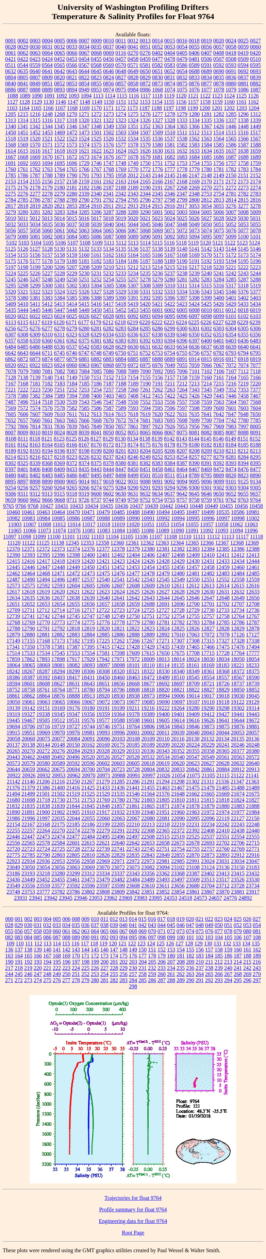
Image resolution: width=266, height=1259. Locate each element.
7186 (96, 383)
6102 (243, 316)
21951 (163, 812)
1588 (255, 145)
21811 (192, 800)
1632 (182, 151)
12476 (118, 573)
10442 (166, 506)
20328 (103, 751)
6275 (22, 328)
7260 (133, 390)
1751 (157, 163)
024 (228, 919)
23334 (103, 873)
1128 (24, 102)
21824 (238, 800)
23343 (133, 873)
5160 (84, 255)
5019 (120, 218)
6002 (169, 310)
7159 (194, 377)
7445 (218, 396)
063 (85, 931)
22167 (28, 824)
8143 (181, 439)
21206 (43, 781)
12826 (193, 628)
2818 (22, 206)
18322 (148, 671)
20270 (28, 751)
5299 (35, 285)
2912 (120, 206)
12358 (102, 543)
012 (114, 919)
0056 (206, 47)
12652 (28, 604)
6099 (218, 316)
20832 (163, 769)
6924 (59, 365)
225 (85, 968)
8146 (218, 439)
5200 (47, 267)
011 (104, 919)
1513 (206, 132)
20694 (73, 769)
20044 (223, 732)
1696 (71, 163)
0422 (22, 59)
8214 (10, 457)
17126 (238, 634)
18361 (208, 671)
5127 (35, 249)
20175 (118, 745)
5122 (230, 243)
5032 (10, 224)
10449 (211, 506)
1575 (96, 145)
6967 (96, 365)
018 (171, 919)
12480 (178, 573)
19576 (88, 720)
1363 (157, 126)
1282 (218, 114)
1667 (10, 157)
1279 (182, 114)
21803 (148, 800)
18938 (133, 696)
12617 (13, 592)
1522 (59, 139)
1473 (84, 132)
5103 (23, 243)
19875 (223, 726)
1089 (24, 96)
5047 (169, 224)
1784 (255, 169)
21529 (103, 794)
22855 (178, 855)
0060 (255, 47)
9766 (20, 506)
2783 (255, 194)
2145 (169, 175)
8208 (194, 451)
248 (47, 974)
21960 (178, 812)
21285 (118, 781)
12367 (222, 543)
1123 (217, 96)
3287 (108, 212)
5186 (133, 261)
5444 (22, 310)
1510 (169, 132)
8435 (84, 469)
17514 (13, 653)
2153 (10, 181)
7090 (145, 371)
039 (114, 925)
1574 (84, 145)
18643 (88, 683)
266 (219, 974)
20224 (193, 745)
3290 (145, 212)
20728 (133, 769)
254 (104, 974)
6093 (145, 316)
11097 (9, 537)
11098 (24, 537)
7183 (59, 383)
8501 (145, 475)
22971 (118, 861)
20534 (163, 757)
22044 (73, 818)
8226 (84, 457)
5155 (22, 255)
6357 (10, 341)
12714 (58, 610)
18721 (208, 683)
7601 (231, 408)
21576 (163, 794)
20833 (178, 769)
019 (181, 919)
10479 (103, 512)
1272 (96, 114)
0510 (255, 59)
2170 (206, 181)
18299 (73, 671)
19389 (148, 714)
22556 (13, 843)
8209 (206, 451)
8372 (71, 463)
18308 (103, 671)
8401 (22, 469)
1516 (243, 132)
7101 (194, 371)
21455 (148, 788)
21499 (28, 794)
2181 (71, 187)
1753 (182, 163)
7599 (206, 408)
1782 (231, 169)
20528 (133, 757)
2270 (206, 187)
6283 (120, 328)
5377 (255, 292)
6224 (181, 322)
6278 (59, 328)
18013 (163, 659)
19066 (73, 702)
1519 (22, 139)
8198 (84, 451)
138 (28, 949)
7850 (108, 426)
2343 (133, 194)
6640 (243, 347)
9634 (157, 494)
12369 (252, 543)
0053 (169, 47)
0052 (157, 47)
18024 (193, 659)
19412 (208, 714)
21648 (178, 794)
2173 (243, 181)
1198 (180, 108)
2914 (145, 206)
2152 (255, 175)
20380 (253, 751)
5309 (157, 285)
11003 (14, 524)
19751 (118, 726)
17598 (118, 653)
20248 (253, 745)
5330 (133, 292)
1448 (243, 126)
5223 (255, 267)
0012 (133, 41)
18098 (118, 665)
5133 (96, 249)
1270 (71, 114)
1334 (194, 120)
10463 (43, 512)
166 (38, 956)
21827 (253, 800)
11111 (199, 537)
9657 (255, 494)
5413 (59, 304)
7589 (120, 408)
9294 (169, 488)
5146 (255, 249)
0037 (108, 47)
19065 (58, 702)
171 (85, 956)
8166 (71, 445)
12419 (73, 561)
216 (257, 962)
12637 (58, 598)
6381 (96, 341)
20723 (118, 769)
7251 (59, 390)
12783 (193, 622)
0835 (218, 77)
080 (247, 931)
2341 (108, 194)
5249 (59, 279)
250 (66, 974)
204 (142, 962)
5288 (255, 279)
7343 (194, 390)
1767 (96, 169)
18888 (73, 696)
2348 (194, 194)
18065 (28, 665)
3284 (71, 212)
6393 (157, 341)
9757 (182, 500)
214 (238, 962)
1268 (59, 114)
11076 (74, 530)
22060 (103, 818)
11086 (147, 530)
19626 (208, 720)
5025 (182, 218)
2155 (35, 181)
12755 (193, 616)
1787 (35, 175)
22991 (193, 861)
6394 (169, 341)
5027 (206, 218)
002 (28, 919)
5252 (96, 279)
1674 (96, 157)
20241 (223, 745)
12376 (88, 549)
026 (247, 919)
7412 (145, 396)
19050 (13, 702)
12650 (253, 598)
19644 (238, 720)
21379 (28, 788)
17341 (13, 647)
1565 (231, 139)
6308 (22, 334)
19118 (222, 702)
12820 (103, 628)
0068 (96, 53)
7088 (121, 371)
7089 (133, 371)
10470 (73, 512)
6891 (182, 359)
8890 (255, 475)
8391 (206, 463)
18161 (192, 665)
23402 (208, 873)
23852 (163, 892)
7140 (47, 377)
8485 (59, 475)
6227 (218, 322)
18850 (238, 690)
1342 (35, 126)
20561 (223, 757)
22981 (163, 861)
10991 (148, 518)
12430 (193, 561)
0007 (84, 41)
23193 (28, 873)
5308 (145, 285)
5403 (255, 298)
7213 (194, 383)
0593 (231, 65)
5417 (108, 304)
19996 (118, 732)
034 (66, 925)
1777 (169, 169)
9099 (218, 481)
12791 (43, 628)
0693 (255, 71)
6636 (194, 347)
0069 (108, 53)
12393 (28, 555)
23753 (28, 892)
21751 (73, 800)
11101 (68, 537)
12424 (133, 561)
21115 (223, 775)
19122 (237, 702)
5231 (96, 273)
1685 (206, 157)
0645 (96, 71)
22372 (178, 830)
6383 (120, 341)
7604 (255, 408)
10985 (58, 518)
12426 (148, 561)
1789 (59, 175)
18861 (13, 696)
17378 (43, 647)
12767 (253, 616)
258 (142, 974)
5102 (11, 243)
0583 (169, 65)
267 (228, 974)
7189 (133, 383)
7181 (35, 383)
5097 (218, 236)
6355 (243, 334)
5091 (157, 236)
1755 (206, 163)
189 (257, 956)
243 (257, 968)
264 (200, 974)
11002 (252, 518)
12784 (208, 622)
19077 (133, 702)
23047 (253, 861)
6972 (133, 365)
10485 (118, 512)
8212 (243, 451)
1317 (59, 120)
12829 (238, 628)
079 (238, 931)
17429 (148, 647)
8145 (206, 439)
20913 (253, 769)
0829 (145, 77)
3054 (206, 206)
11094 (236, 530)
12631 (223, 592)
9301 (206, 488)
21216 (58, 781)
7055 (182, 365)
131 (218, 943)
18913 (88, 696)
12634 (13, 598)
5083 (59, 236)
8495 (96, 475)
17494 (253, 647)
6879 (71, 359)
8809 (218, 475)
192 (28, 962)
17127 (253, 634)
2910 (96, 206)
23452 (43, 879)
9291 (145, 488)
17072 (208, 634)
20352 (178, 751)
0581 (145, 65)
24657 (215, 898)
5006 (218, 212)
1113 (98, 96)
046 (181, 925)
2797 (157, 200)
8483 (47, 475)
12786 (238, 622)
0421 (10, 59)
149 (133, 949)
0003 (35, 41)
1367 (206, 126)
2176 (22, 187)
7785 (255, 420)
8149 (230, 439)
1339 (255, 120)
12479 (163, 573)
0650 (145, 71)
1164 (24, 108)
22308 (148, 830)
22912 (238, 855)
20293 (88, 751)
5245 (10, 279)
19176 (73, 708)
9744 (108, 500)
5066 (120, 230)
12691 (163, 604)
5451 (108, 310)
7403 (108, 396)
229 (123, 968)
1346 (71, 126)
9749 (120, 500)
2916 (169, 206)
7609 (47, 414)
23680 (193, 886)
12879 (13, 634)
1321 (96, 120)
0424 (47, 59)
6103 (255, 316)
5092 (169, 236)
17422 (118, 647)
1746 (96, 163)
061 (66, 931)
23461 (73, 879)
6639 (231, 347)
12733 (223, 610)
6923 (47, 365)
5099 (231, 236)
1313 (10, 120)
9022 (120, 481)
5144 (231, 249)
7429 (206, 396)
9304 (243, 488)
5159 (71, 255)
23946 (80, 898)
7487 (10, 402)
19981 (88, 732)
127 (180, 943)
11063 (251, 524)
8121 (46, 439)
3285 (84, 212)
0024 (231, 41)
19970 (58, 732)
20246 (238, 745)
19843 (178, 726)
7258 (120, 390)
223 (66, 968)
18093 (88, 665)
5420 (145, 304)
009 (85, 919)
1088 (12, 96)
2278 (47, 194)
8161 (10, 445)
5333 (169, 292)
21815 (208, 800)
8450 (133, 469)
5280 (169, 279)
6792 (218, 353)
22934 (28, 861)
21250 (73, 781)
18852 (253, 690)
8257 (194, 457)
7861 (133, 426)
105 (228, 937)
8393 (231, 463)
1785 (10, 175)
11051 (147, 524)
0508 (231, 59)
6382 (108, 341)
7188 (120, 383)
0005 (59, 41)
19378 (133, 714)
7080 (35, 371)
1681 (157, 157)
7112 (243, 371)
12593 (58, 586)
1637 (231, 151)
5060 (47, 230)
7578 (59, 408)
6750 (120, 353)
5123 (242, 243)
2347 (182, 194)
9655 (243, 494)
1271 (84, 114)
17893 (43, 659)
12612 (193, 586)
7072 (231, 365)
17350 (28, 647)
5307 (133, 285)
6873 (35, 359)
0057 (218, 47)
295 (238, 980)
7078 (10, 371)
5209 (96, 267)
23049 (13, 867)
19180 (88, 708)
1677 (120, 157)
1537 (169, 139)
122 (132, 943)
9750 (133, 500)
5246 (22, 279)
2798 (169, 200)
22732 (88, 849)
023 (219, 919)
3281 (35, 212)
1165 (36, 108)
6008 (194, 310)
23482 (118, 879)
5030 (243, 218)
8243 (120, 457)
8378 (108, 463)
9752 (145, 500)
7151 (96, 377)
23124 (208, 867)
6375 (84, 341)
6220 (144, 322)
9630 (120, 494)
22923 (13, 861)
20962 (73, 775)
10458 (256, 506)
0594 (243, 65)
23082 (148, 867)
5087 (108, 236)
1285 (231, 114)
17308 (193, 641)
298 (133, 986)
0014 (157, 41)
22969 (103, 861)
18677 (148, 683)
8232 (96, 457)
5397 (182, 298)
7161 (218, 377)
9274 (96, 488)
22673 (178, 843)
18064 (13, 665)
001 (19, 919)
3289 (133, 212)
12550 (193, 579)
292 (209, 980)
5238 (182, 273)
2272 (231, 187)
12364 (177, 543)
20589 (58, 763)
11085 (132, 530)
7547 (108, 402)
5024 (169, 218)
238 (209, 968)
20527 (118, 757)
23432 (253, 873)
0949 (84, 90)
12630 (208, 592)
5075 (218, 230)
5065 (108, 230)
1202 (229, 108)
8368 (47, 463)
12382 (178, 549)
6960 (71, 365)
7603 (243, 408)
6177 (83, 322)
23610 (148, 886)
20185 (133, 745)
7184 (71, 383)
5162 (108, 255)
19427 (223, 714)
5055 (255, 224)
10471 (88, 512)
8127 (95, 439)
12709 (13, 610)
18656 (118, 683)
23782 (58, 892)
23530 (253, 879)
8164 (47, 445)
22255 (13, 830)
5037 (71, 224)
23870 (223, 892)
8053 (133, 432)
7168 (22, 383)
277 (66, 980)
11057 (206, 524)
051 (228, 925)
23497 (178, 879)
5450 (96, 310)
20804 (148, 769)
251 (76, 974)
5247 (35, 279)
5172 (231, 255)
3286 (96, 212)
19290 (208, 708)
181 (181, 956)
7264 (182, 390)
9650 (218, 494)
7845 (84, 426)
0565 (59, 65)
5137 (145, 249)
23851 (148, 892)
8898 (35, 481)
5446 (47, 310)
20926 (28, 775)
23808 (103, 892)
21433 (103, 788)
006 (66, 919)
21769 (103, 800)
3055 (218, 206)
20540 (178, 757)
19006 (178, 696)
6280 (84, 328)
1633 (194, 151)
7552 (145, 402)
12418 (58, 561)
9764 (255, 500)
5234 (133, 273)
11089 (162, 530)
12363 (162, 543)
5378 (10, 298)
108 (257, 937)
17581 (103, 653)
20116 (177, 739)
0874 (169, 83)
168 (57, 956)
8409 (59, 469)
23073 (133, 867)
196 (66, 962)
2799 (182, 200)
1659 (255, 151)
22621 (103, 843)
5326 (84, 292)
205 (152, 962)
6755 (182, 353)
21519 (73, 794)
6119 (46, 322)
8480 (10, 475)
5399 (206, 298)
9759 (206, 500)
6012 (231, 310)
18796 (118, 690)
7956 (194, 426)
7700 (206, 420)
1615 (22, 151)
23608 (133, 886)
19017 (208, 696)
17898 (58, 659)
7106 (219, 371)
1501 (96, 132)
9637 (169, 494)
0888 (35, 90)
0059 (243, 47)
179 (161, 956)
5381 (35, 298)
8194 (47, 451)
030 (28, 925)
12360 (117, 543)
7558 (194, 402)
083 (19, 937)
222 (57, 968)
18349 (193, 671)
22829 (118, 855)
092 (104, 937)
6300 (182, 328)
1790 (71, 175)
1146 (60, 102)
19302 (238, 708)
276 (57, 980)
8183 (218, 445)
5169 (194, 255)
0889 (47, 90)
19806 (148, 726)
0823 (96, 77)
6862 (10, 359)
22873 (208, 855)
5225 (22, 273)
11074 (59, 530)
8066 (157, 432)
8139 (157, 439)
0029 (22, 47)
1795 (108, 175)
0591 (206, 65)
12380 (148, 549)
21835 (28, 806)
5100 (243, 236)
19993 (103, 732)
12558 (238, 579)
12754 (178, 616)
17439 (178, 647)
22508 (148, 837)
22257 (28, 830)
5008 (243, 212)
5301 (59, 285)
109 (10, 943)
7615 (120, 414)
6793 (231, 353)
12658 (118, 604)
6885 (133, 359)
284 (133, 980)
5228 (59, 273)
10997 (223, 518)
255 (114, 974)
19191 (103, 708)
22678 (193, 843)
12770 (43, 622)
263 (190, 974)
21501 (43, 794)
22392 (193, 830)
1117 (145, 96)
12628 (178, 592)
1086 (243, 90)
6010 (206, 310)
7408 (133, 396)
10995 (193, 518)
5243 (243, 273)
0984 (133, 90)
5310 (169, 285)
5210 (108, 267)
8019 (47, 432)
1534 (133, 139)
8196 (59, 451)
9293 (157, 488)
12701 (208, 604)
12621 (73, 592)
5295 (10, 285)
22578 (43, 843)
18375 (253, 671)
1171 (108, 108)
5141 (194, 249)
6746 (71, 353)
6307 (10, 334)
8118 (35, 439)
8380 (120, 463)
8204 (145, 451)
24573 (200, 898)
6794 (243, 353)
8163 (35, 445)
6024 (59, 316)
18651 (103, 683)
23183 (253, 867)
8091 (255, 432)
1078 (218, 90)
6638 (218, 347)
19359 (103, 714)
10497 (193, 512)
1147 (72, 102)
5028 (218, 218)
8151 (242, 439)
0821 (71, 77)
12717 (88, 610)
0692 (243, 71)
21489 (253, 788)
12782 (178, 622)
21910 (88, 812)
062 (76, 931)
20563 (238, 757)
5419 (133, 304)
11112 (213, 537)
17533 (28, 653)
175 (123, 956)
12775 (88, 622)
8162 (22, 445)
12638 (73, 598)
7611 (71, 414)
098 (161, 937)
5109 (97, 243)
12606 (103, 586)
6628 (108, 347)
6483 (255, 341)
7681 (145, 420)
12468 (43, 573)
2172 (231, 181)
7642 (218, 414)
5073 (194, 230)
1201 (217, 108)
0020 (218, 41)
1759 (255, 163)
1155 (169, 102)
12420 (88, 561)
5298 (22, 285)
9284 (120, 488)
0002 (22, 41)
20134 (222, 739)
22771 (253, 849)
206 (161, 962)
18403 (58, 677)
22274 (73, 830)
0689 (206, 71)
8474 (231, 469)
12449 (73, 567)
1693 (35, 163)
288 (171, 980)
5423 (182, 304)
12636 (43, 598)
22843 (148, 855)
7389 (59, 396)
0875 (182, 83)
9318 (71, 494)
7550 (133, 402)
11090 (177, 530)
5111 (109, 243)
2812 (206, 200)
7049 (169, 365)
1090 (37, 96)
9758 (194, 500)
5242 (231, 273)
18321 (133, 671)
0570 (120, 65)
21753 (88, 800)
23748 (13, 892)
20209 (163, 745)
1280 (194, 114)
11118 (256, 537)
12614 (223, 586)
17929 (88, 659)
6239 (255, 322)
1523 (71, 139)
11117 (242, 537)
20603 (118, 763)
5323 (47, 292)
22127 (238, 818)
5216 (182, 267)
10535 (223, 512)
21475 (193, 788)
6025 (71, 316)
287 (161, 980)
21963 (193, 812)
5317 (231, 285)
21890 (13, 812)
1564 (218, 139)
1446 (231, 126)
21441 (133, 788)
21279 (103, 781)
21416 (73, 788)
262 (181, 974)
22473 (43, 837)
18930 (118, 696)
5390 (120, 298)
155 (190, 949)
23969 (125, 898)
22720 (13, 849)
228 (114, 968)
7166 (255, 377)
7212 (182, 383)
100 (181, 937)
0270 (133, 53)
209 (190, 962)
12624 (118, 592)
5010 (10, 218)
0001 (10, 41)
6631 (145, 347)
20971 (103, 775)
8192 (22, 451)
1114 (110, 96)
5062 (71, 230)
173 (104, 956)
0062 (22, 53)
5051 (218, 224)
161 (247, 949)
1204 (253, 108)
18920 (103, 696)
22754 (178, 849)
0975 (120, 90)
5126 (22, 249)
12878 (253, 628)
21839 (58, 806)
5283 (206, 279)
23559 (43, 886)
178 (152, 956)
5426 (218, 304)
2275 (10, 194)
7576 (47, 408)
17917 (73, 659)
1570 (35, 145)
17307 (178, 641)
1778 (182, 169)
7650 (255, 414)
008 (76, 919)
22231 (193, 824)
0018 (194, 41)
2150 (231, 175)
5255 (120, 279)
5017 (96, 218)
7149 (71, 377)
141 (57, 949)
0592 (218, 65)
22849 (163, 855)
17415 (103, 647)
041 (133, 925)
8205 (157, 451)
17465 (193, 647)
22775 (13, 855)
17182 (73, 641)
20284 (73, 751)
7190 (145, 383)
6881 (84, 359)
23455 (58, 879)
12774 (73, 622)
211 (209, 962)
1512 (194, 132)
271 (9, 980)
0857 (120, 83)
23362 (163, 873)
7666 (84, 420)
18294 (58, 671)
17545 (58, 653)
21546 (133, 794)
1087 (255, 90)
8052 (120, 432)
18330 (163, 671)
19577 (103, 720)
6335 (120, 334)
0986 (145, 90)
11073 (44, 530)
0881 (243, 83)
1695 (59, 163)
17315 (208, 641)
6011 (218, 310)
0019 (206, 41)
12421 (103, 561)
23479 (103, 879)
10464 (58, 512)
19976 (73, 732)
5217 (194, 267)
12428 (163, 561)
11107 (156, 537)
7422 (169, 396)
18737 (238, 683)
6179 (95, 322)
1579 (145, 145)
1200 (204, 108)
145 (95, 949)
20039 (178, 732)
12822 (133, 628)
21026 (163, 775)
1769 (120, 169)
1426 (218, 126)
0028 (10, 47)
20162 (88, 745)
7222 (22, 390)
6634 (182, 347)
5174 (255, 255)
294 (228, 980)
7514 (35, 402)
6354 (231, 334)
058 (38, 931)
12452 (118, 567)
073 (181, 931)
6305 (243, 328)
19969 (43, 732)
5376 (243, 292)
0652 (169, 71)
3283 (59, 212)
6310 (47, 334)
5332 (157, 292)
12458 (208, 567)
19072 (103, 702)
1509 (157, 132)
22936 (43, 861)
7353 (243, 390)
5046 (157, 224)
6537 (71, 347)
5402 (243, 298)
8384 (169, 463)
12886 (118, 634)
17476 (238, 647)
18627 (58, 683)
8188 (255, 445)
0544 (22, 65)
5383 (47, 298)
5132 (84, 249)
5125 (10, 249)
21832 (13, 806)
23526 (238, 879)
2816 (255, 200)
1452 (35, 132)
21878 (193, 806)
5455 (145, 310)
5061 (59, 230)
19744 (88, 726)
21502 (58, 794)
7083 (72, 371)
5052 (231, 224)
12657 (103, 604)
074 (190, 931)
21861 (133, 806)
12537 (88, 579)
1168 (72, 108)
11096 (251, 530)
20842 (193, 769)
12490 (28, 579)
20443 (13, 757)
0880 (231, 83)
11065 (14, 530)
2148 (206, 175)
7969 (218, 426)
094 (123, 937)
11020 (132, 524)
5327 (96, 292)
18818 (148, 690)
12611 (177, 586)
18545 (193, 677)
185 (219, 956)
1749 (133, 163)
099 (171, 937)
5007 (231, 212)
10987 (88, 518)
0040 (120, 47)
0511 (10, 65)
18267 (28, 671)
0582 (157, 65)
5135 (120, 249)
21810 (178, 800)
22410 (223, 830)
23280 (58, 873)
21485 (223, 788)
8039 (84, 432)
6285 (145, 328)
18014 (178, 659)
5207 (71, 267)
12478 (148, 573)
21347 (237, 781)
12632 (238, 592)
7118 (255, 371)
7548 (120, 402)
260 (161, 974)
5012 (35, 218)
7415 (157, 396)
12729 (193, 610)
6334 (108, 334)
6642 (10, 353)
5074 (206, 230)
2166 (157, 181)
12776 (103, 622)
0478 (169, 59)
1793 (96, 175)
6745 (59, 353)
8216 (35, 457)
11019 (118, 524)
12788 (13, 628)
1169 (84, 108)
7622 (169, 414)
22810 (88, 855)
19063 (43, 702)
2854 (84, 206)
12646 (193, 598)
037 (95, 925)
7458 (243, 396)
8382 (145, 463)
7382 (35, 396)
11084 (118, 530)
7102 (206, 371)
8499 (133, 475)
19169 (58, 708)
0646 (108, 71)
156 (200, 949)
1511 (182, 132)
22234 (208, 824)
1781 (218, 169)
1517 (255, 132)
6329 (96, 334)
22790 (43, 855)
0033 (71, 47)
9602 (108, 494)
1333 (182, 120)
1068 (157, 90)
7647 (231, 414)
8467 (194, 469)
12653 (43, 604)
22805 (73, 855)
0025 (243, 41)
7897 (145, 426)
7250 (47, 390)
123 (141, 943)
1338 (243, 120)
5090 (145, 236)
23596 (88, 886)
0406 (194, 53)
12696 (178, 604)
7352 (231, 390)
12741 (28, 616)
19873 (208, 726)
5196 (255, 261)
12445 (13, 567)
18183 (222, 665)
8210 (218, 451)
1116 (134, 96)
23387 (193, 873)
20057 (253, 732)
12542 (133, 579)
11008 (44, 524)
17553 (73, 653)
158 (219, 949)
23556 (28, 886)
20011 (162, 732)
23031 (223, 861)
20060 (28, 739)
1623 (108, 151)
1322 (108, 120)
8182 (206, 445)
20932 (43, 775)
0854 (84, 83)
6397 (194, 341)
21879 (208, 806)
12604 (73, 586)
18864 (43, 696)
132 (227, 943)
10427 (46, 506)
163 (9, 956)
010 (95, 919)
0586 (182, 65)
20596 (88, 763)
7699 (194, 420)
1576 (108, 145)
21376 (13, 788)
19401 (178, 714)
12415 (13, 561)
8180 (194, 445)
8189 (10, 451)
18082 (73, 665)
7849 (96, 426)
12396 (58, 555)
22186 (88, 824)
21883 (238, 806)
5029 (231, 218)
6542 (84, 347)
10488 (133, 512)
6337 (145, 334)
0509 (243, 59)
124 (151, 943)
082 (9, 937)
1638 (243, 151)
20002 (148, 732)
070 (152, 931)
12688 (148, 604)
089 (76, 937)
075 (200, 931)
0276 (145, 53)
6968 (108, 365)
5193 (218, 261)
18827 (208, 690)
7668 (96, 420)
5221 (231, 267)
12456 (178, 567)
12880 (28, 634)
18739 (253, 683)
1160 (229, 102)
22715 (253, 843)
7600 (218, 408)
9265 (71, 488)
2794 (120, 200)
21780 (118, 800)
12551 (208, 579)
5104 (36, 243)
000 (9, 919)
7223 (35, 390)
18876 (58, 696)
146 (104, 949)
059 (47, 931)
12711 (28, 610)
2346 (169, 194)
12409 (193, 555)
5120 (205, 243)
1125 (241, 96)
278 (76, 980)
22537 (208, 837)
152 (161, 949)
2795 (133, 200)
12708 (253, 604)
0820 (59, 77)
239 (219, 968)
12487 (13, 579)
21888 (253, 806)
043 (152, 925)
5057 (22, 230)
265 (209, 974)
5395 (157, 298)
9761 (218, 500)
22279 (103, 830)
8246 (133, 457)
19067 (88, 702)
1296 (243, 114)
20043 (208, 732)
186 (228, 956)
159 (228, 949)
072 (171, 931)
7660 (35, 420)
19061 (28, 702)
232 (152, 968)
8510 (157, 475)
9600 (96, 494)
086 (47, 937)
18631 (73, 683)
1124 (229, 96)
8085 (218, 432)
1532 (120, 139)
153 (171, 949)
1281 (206, 114)
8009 (22, 432)
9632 (145, 494)
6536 (59, 347)
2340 (96, 194)
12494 (43, 579)
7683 (157, 420)
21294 (163, 781)
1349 (108, 126)
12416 (28, 561)
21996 (28, 818)
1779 (194, 169)
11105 (126, 537)
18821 (178, 690)
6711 (47, 353)
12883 (73, 634)
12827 (208, 628)
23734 (253, 886)
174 (114, 956)
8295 (255, 457)
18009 (148, 659)
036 (85, 925)
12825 (178, 628)
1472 (71, 132)
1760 (10, 169)
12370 (13, 549)
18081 (58, 665)
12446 (28, 567)
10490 (148, 512)
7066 (206, 365)
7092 (157, 371)
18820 (163, 690)
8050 (108, 432)
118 (94, 943)
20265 (13, 751)
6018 (243, 310)
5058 (35, 230)
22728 (73, 849)
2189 (133, 187)
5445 (35, 310)
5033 (22, 224)
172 (95, 956)
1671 (59, 157)
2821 (59, 206)
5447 (59, 310)
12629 (193, 592)
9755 (169, 500)
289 (181, 980)
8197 (71, 451)
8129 (108, 439)
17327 (223, 641)
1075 (182, 90)
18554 (208, 677)
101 (190, 937)
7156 (157, 377)
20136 (252, 739)
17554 (88, 653)
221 (47, 968)
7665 (71, 420)
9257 (35, 488)
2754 (218, 194)
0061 (10, 53)
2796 (145, 200)
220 (38, 968)
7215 (218, 383)
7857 (120, 426)
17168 (43, 641)
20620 (178, 763)
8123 (59, 439)
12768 (13, 622)
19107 (193, 702)
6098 (206, 316)
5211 (120, 267)
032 (47, 925)
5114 (145, 243)
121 (122, 943)
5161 (96, 255)
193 (38, 962)
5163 (120, 255)
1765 (71, 169)
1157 (193, 102)
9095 (194, 481)
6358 (22, 341)
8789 (194, 475)
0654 (182, 71)
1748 (120, 163)
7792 (10, 426)
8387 (182, 463)
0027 (255, 41)
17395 (88, 647)
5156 (35, 255)
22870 (193, 855)
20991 (133, 775)
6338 (157, 334)
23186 (13, 873)
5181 (84, 261)
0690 (218, 71)
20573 (13, 763)
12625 (133, 592)
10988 (103, 518)
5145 (243, 249)
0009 (96, 41)
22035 (58, 818)
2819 (35, 206)
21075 (193, 775)
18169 (207, 665)
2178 (35, 187)
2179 (47, 187)
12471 (58, 573)
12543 (148, 579)
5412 (47, 304)
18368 (223, 671)
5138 (157, 249)
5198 (22, 267)
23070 (103, 867)
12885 (103, 634)
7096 (182, 371)
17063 (193, 634)
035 (76, 925)
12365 (192, 543)
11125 (43, 543)
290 (190, 980)
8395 (255, 463)
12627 (163, 592)
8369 (59, 463)
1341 (22, 126)
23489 (148, 879)
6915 (206, 359)
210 (200, 962)
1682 (169, 157)
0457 (120, 59)
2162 (108, 181)
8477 (255, 469)
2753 (206, 194)
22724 (43, 849)
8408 (47, 469)
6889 (169, 359)
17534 (43, 653)
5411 (35, 304)
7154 (133, 377)
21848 (103, 806)
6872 (22, 359)
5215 (169, 267)
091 (95, 937)
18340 (178, 671)
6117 (35, 322)
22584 (58, 843)
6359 (35, 341)
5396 (169, 298)
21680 (13, 800)
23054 (43, 867)
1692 (22, 163)
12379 (133, 549)
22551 (223, 837)
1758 (243, 163)
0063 (35, 53)
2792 (108, 200)
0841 (22, 83)
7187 (108, 383)
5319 (255, 285)
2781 (231, 194)
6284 (133, 328)
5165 (145, 255)
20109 (148, 739)
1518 (10, 139)
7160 (206, 377)
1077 (206, 90)
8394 (243, 463)
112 (38, 943)
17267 (148, 641)
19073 (118, 702)
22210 (133, 824)
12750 (133, 616)
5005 (206, 212)
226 (95, 968)
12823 (148, 628)
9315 (59, 494)
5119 (193, 243)
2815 (243, 200)
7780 (243, 420)
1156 (181, 102)
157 (209, 949)
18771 (73, 690)
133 (237, 943)
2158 (71, 181)
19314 (253, 708)
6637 (206, 347)
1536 (157, 139)
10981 (253, 512)
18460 (118, 677)
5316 (218, 285)
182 (190, 956)
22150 (253, 818)
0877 (206, 83)
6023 (47, 316)
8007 (10, 432)
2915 (157, 206)
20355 (193, 751)
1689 (255, 157)
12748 (103, 616)
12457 (193, 567)
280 (95, 980)
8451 (145, 469)
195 (57, 962)
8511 (169, 475)
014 (133, 919)
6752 (145, 353)
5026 (194, 218)
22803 (58, 855)
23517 (223, 879)
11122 (28, 543)
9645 (194, 494)
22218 (163, 824)
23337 (118, 873)
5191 (194, 261)
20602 (103, 763)
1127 (12, 102)
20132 (207, 739)
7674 (133, 420)
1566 (243, 139)
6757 (206, 353)
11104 (112, 537)
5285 (231, 279)
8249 (145, 457)
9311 (22, 494)
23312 (88, 873)
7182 (47, 383)
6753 (157, 353)
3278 (255, 206)
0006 (71, 41)
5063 (84, 230)
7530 (59, 402)
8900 (59, 481)
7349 (218, 390)
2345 (157, 194)
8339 (35, 463)
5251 (84, 279)
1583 (194, 145)
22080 (148, 818)
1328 (169, 120)
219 (28, 968)
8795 (206, 475)
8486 (71, 475)
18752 (13, 690)
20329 (118, 751)
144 (85, 949)
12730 (208, 610)
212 (219, 962)
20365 (223, 751)
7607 (35, 414)
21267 (88, 781)
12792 (58, 628)
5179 (59, 261)
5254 (108, 279)
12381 (163, 549)
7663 (59, 420)
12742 (43, 616)
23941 (36, 898)
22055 (88, 818)
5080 (22, 236)
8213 (255, 451)
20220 (178, 745)
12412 (238, 555)
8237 (108, 457)
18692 (163, 683)
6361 (59, 341)
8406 (35, 469)
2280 (71, 194)
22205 (118, 824)
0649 (133, 71)
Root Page (133, 1233)
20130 (192, 739)
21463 (163, 788)
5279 (157, 279)
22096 (208, 818)
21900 (43, 812)
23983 (140, 898)
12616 (253, 586)
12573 (13, 586)
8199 (96, 451)
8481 (22, 475)
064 (95, 931)
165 (28, 956)
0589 (194, 65)
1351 (133, 126)
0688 (194, 71)
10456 (241, 506)
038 (104, 925)
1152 (133, 102)
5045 (145, 224)
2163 (120, 181)
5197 (10, 267)
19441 (238, 714)
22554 (238, 837)
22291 (118, 830)
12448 (58, 567)
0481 (194, 59)
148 (123, 949)
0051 (145, 47)
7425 (182, 396)
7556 (169, 402)
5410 (22, 304)
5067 (133, 230)
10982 (13, 518)
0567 (84, 65)
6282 (108, 328)
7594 (145, 408)
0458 (133, 59)
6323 (71, 334)
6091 (120, 316)
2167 (169, 181)
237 (200, 968)
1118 (157, 96)
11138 (57, 543)
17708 (193, 653)
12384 (208, 549)
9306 (10, 494)
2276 (22, 194)
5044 (133, 224)
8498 (120, 475)
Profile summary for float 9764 (133, 1209)
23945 (65, 898)
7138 (22, 377)
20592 (73, 763)
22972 (133, 861)
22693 (208, 843)
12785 (223, 622)
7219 (243, 383)
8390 (194, 463)
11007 (29, 524)
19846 (193, 726)
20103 (118, 739)
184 (209, 956)
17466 (208, 647)
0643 (71, 71)
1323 (120, 120)
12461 (253, 567)
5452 (120, 310)
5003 (182, 212)
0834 (206, 77)
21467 (178, 788)
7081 (47, 371)
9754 (157, 500)
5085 (84, 236)
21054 (178, 775)
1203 (241, 108)
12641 (118, 598)
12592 (43, 586)
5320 (10, 292)
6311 (59, 334)
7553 (157, 402)
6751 (133, 353)
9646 (206, 494)
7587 (108, 408)
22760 (223, 849)
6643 (22, 353)
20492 (58, 757)
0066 (71, 53)
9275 (108, 488)
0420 (255, 53)
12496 (58, 579)
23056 (58, 867)
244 (9, 974)
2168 (182, 181)
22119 (222, 818)
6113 (10, 322)
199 (95, 962)
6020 (10, 316)
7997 (243, 426)
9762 (231, 500)
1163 (12, 108)
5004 (194, 212)
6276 (35, 328)
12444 (253, 561)
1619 (71, 151)
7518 (47, 402)
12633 (253, 592)
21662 (193, 794)
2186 (96, 187)
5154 (10, 255)
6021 (22, 316)
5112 (121, 243)
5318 (243, 285)
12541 (118, 579)
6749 (108, 353)
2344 (145, 194)
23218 (43, 873)
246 (28, 974)
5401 (231, 298)
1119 (169, 96)
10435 (106, 506)
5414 (71, 304)
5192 (206, 261)
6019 (255, 310)
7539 (71, 402)
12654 (58, 604)
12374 (73, 549)
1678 (133, 157)
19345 (58, 714)
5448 (71, 310)
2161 (96, 181)
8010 (35, 432)
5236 (157, 273)
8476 (243, 469)
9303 (231, 488)
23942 (50, 898)
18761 (43, 690)
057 (28, 931)
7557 (182, 402)
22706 (238, 843)
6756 (194, 353)
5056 (10, 230)
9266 (84, 488)
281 (104, 980)
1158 (205, 102)
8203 (133, 451)
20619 (163, 763)
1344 (47, 126)
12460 (238, 567)
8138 (144, 439)
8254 (182, 457)
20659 (28, 769)
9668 (59, 500)
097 (152, 937)
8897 (22, 481)
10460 (13, 512)
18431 (88, 677)
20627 (208, 763)
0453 (71, 59)
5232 (108, 273)
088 (66, 937)
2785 (22, 200)
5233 (120, 273)
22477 (73, 837)
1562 (194, 139)
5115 (157, 243)
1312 (255, 114)
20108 (133, 739)
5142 (206, 249)
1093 (73, 96)
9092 (169, 481)
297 (257, 980)
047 (190, 925)
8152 (255, 439)
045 (171, 925)
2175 (10, 187)
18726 (223, 683)
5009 (255, 212)
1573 (71, 145)
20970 (88, 775)
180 (171, 956)
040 (123, 925)
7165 (243, 377)
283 (123, 980)
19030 (238, 696)
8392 (218, 463)
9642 (182, 494)
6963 (84, 365)
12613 (208, 586)
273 (28, 980)
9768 (33, 506)
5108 (85, 243)
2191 (157, 187)
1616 (35, 151)
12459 (223, 567)
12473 (88, 573)
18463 (133, 677)
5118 (181, 243)
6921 (22, 365)
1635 (218, 151)
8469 (206, 469)
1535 (145, 139)
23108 (193, 867)
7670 (108, 420)
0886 (10, 90)
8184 (231, 445)
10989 (118, 518)
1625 (133, 151)
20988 (118, 775)
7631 (182, 414)
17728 (223, 653)
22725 (58, 849)
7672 (120, 420)
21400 (58, 788)
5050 (206, 224)
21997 (43, 818)
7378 (10, 396)
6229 (242, 322)
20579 (28, 763)
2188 (120, 187)
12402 (118, 555)
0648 (120, 71)
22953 (58, 861)
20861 (208, 769)
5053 (243, 224)
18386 (13, 677)
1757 (231, 163)
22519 (178, 837)
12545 (163, 579)
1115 (122, 96)
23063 (73, 867)
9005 (71, 481)
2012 (133, 175)
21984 (253, 812)
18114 (162, 665)
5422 (169, 304)
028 (9, 925)
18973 (148, 696)
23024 (208, 861)
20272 (43, 751)
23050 (28, 867)
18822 (193, 690)
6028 (108, 316)
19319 (13, 714)
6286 (157, 328)
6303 (218, 328)
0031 (47, 47)
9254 (10, 488)
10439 (151, 506)
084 (28, 937)
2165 (145, 181)
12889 (148, 634)
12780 (148, 622)
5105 (48, 243)
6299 (169, 328)
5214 (157, 267)
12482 (208, 573)
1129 (36, 102)
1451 (22, 132)
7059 (194, 365)
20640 (253, 763)
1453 (47, 132)
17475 (223, 647)
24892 (245, 898)
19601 (148, 720)
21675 (253, 794)
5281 (182, 279)
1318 (71, 120)
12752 (163, 616)
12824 (163, 628)
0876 (194, 83)
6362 (71, 341)
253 (95, 974)
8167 (84, 445)
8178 (169, 445)
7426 (194, 396)
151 (152, 949)
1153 (145, 102)
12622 (88, 592)
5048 (182, 224)
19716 (43, 726)
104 (219, 937)
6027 (96, 316)
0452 (59, 59)
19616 (193, 720)
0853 (71, 83)
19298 (223, 708)
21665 (208, 794)
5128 (47, 249)
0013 (145, 41)
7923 (157, 426)
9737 (96, 500)
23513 (208, 879)
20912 (238, 769)
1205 (10, 114)
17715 (208, 653)
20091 (88, 739)
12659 (133, 604)
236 (190, 968)
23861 (193, 892)
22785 (28, 855)
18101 (133, 665)
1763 (47, 169)
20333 (133, 751)
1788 (47, 175)
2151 (243, 175)
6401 (218, 341)
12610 (163, 586)
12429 (178, 561)
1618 (59, 151)
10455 (226, 506)
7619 (145, 414)
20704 (103, 769)
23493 (163, 879)
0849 (35, 83)
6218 (120, 322)
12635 (28, 598)
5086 (96, 236)
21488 (238, 788)
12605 (88, 586)
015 (142, 919)
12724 (133, 610)
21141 (252, 775)
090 (85, 937)
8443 (96, 469)
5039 (96, 224)
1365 (182, 126)
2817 (10, 206)
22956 (73, 861)
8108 (10, 439)
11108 (170, 537)
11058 (221, 524)
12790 (28, 628)
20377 (238, 751)
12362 (147, 543)
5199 (35, 267)
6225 (193, 322)
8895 (10, 481)
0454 (84, 59)
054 (257, 925)
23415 (238, 873)
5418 (120, 304)
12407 (163, 555)
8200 (108, 451)
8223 (71, 457)
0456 (108, 59)
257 (133, 974)
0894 (71, 90)
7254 (96, 390)
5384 (59, 298)
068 (133, 931)
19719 (58, 726)
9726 (84, 500)
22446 (13, 837)
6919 (255, 359)
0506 (206, 59)
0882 (255, 83)
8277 (206, 457)
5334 (182, 292)
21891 (28, 812)
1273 (108, 114)
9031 (133, 481)
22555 (253, 837)
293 (219, 980)
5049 (194, 224)
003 (38, 919)
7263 (169, 390)
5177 (35, 261)
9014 (84, 481)
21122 (237, 775)
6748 (96, 353)
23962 (110, 898)
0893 (59, 90)
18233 (252, 665)
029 (19, 925)
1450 (10, 132)
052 (238, 925)
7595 (157, 408)
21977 (238, 812)
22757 (208, 849)
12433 (223, 561)
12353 (87, 543)
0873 (157, 83)
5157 (47, 255)
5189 (169, 261)
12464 (28, 573)
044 (161, 925)
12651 (13, 604)
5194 (231, 261)
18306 (88, 671)
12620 (58, 592)
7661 (47, 420)
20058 (13, 739)
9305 (255, 488)
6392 (145, 341)
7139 (35, 377)
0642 (59, 71)
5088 (120, 236)
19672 (253, 720)
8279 (218, 457)
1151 (121, 102)
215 (247, 962)
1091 (49, 96)
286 (152, 980)
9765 (8, 506)
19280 (193, 708)
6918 (243, 359)
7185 (84, 383)
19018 (223, 696)
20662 (43, 769)
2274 (255, 187)
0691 (231, 71)
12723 (118, 610)
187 (238, 956)
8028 (71, 432)
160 (238, 949)
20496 (73, 757)
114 (57, 943)
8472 (218, 469)
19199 (118, 708)
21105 (208, 775)
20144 (43, 745)
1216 (35, 114)
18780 (88, 690)
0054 (182, 47)
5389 (108, 298)
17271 (163, 641)
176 (133, 956)
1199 (192, 108)
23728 (238, 886)
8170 (96, 445)
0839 (255, 77)
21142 (13, 781)
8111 (23, 439)
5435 (10, 310)
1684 (194, 157)
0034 (84, 47)
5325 (71, 292)
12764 (238, 616)
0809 (47, 77)
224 (76, 968)
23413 (223, 873)
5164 (133, 255)
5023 (157, 218)
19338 (43, 714)
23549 (13, 886)
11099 (39, 537)
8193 (35, 451)
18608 (43, 683)
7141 (59, 377)
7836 (59, 426)
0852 (59, 83)
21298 (178, 781)
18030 (208, 659)
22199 (103, 824)
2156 (47, 181)
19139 (13, 708)
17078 (223, 634)
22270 (58, 830)
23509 (193, 879)
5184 (120, 261)
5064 (96, 230)
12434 (238, 561)
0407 (206, 53)
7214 (206, 383)
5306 (120, 285)
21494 (13, 794)
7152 (108, 377)
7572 (22, 408)
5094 (194, 236)
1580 (157, 145)
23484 (133, 879)
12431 (208, 561)
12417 (43, 561)
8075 (182, 432)
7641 (206, 414)
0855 (96, 83)
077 (219, 931)
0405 (182, 53)
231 (142, 968)
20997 (148, 775)
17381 (58, 647)
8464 (182, 469)
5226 (35, 273)
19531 (73, 720)
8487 (84, 475)
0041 (133, 47)
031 (38, 925)
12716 (73, 610)
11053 (162, 524)
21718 (43, 800)
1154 (157, 102)
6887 (145, 359)
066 (114, 931)
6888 (157, 359)
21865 (148, 806)
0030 (35, 47)
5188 (157, 261)
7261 (145, 390)
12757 (208, 616)
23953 (95, 898)
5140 (182, 249)
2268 (182, 187)
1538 (182, 139)
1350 (120, 126)
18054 (253, 659)
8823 (243, 475)
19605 (163, 720)
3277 (243, 206)
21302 (193, 781)
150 (142, 949)
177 (142, 956)
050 (219, 925)
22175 (58, 824)
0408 (218, 53)
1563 (206, 139)
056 (19, 931)
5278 (145, 279)
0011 (120, 41)
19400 (163, 714)
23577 (58, 886)
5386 (84, 298)
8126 (83, 439)
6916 (218, 359)
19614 (178, 720)
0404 (169, 53)
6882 (96, 359)
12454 (148, 567)
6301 (194, 328)
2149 (218, 175)
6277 (47, 328)
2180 (59, 187)
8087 (231, 432)
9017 (96, 481)
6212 (108, 322)
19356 (88, 714)
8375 (96, 463)
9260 (47, 488)
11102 (83, 537)
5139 (169, 249)
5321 (22, 292)
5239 (194, 273)
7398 (84, 396)
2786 (35, 200)
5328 (108, 292)
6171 (71, 322)
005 (57, 919)
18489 (163, 677)
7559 (206, 402)
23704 (208, 886)
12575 (28, 586)
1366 (194, 126)
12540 (103, 579)
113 (47, 943)
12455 (163, 567)
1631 (169, 151)
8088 (243, 432)
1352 (145, 126)
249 (57, 974)
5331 (145, 292)
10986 (73, 518)
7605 (10, 414)
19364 (118, 714)
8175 (145, 445)
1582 (182, 145)
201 (114, 962)
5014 (59, 218)
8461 (169, 469)
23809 (118, 892)
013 (123, 919)
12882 (58, 634)
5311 (182, 285)
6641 (255, 347)
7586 (96, 408)
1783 (243, 169)
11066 (29, 530)
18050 (238, 659)
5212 (133, 267)
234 (171, 968)
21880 (223, 806)
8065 (145, 432)
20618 (148, 763)
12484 (238, 573)
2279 (59, 194)
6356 (255, 334)
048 (200, 925)
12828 (223, 628)
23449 (28, 879)
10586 (238, 512)
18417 (73, 677)
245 (19, 974)
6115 (23, 322)
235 (181, 968)
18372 (238, 671)
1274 (120, 114)
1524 (84, 139)
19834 (163, 726)
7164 (231, 377)
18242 (13, 671)
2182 (84, 187)
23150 (238, 867)
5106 (60, 243)
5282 (194, 279)
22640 (118, 843)
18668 (133, 683)
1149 (97, 102)
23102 (178, 867)
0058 (231, 47)
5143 (218, 249)
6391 (133, 341)
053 (247, 925)
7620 (157, 414)
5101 (255, 236)
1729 (84, 163)
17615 (148, 653)
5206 (59, 267)
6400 (206, 341)
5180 (71, 261)
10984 (43, 518)
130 (208, 943)
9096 (206, 481)
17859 (13, 659)
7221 (10, 390)
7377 (255, 390)
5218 (206, 267)
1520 (35, 139)
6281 (96, 328)
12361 (132, 543)
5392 (145, 298)
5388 (96, 298)
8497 (108, 475)
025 (238, 919)
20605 (133, 763)
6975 (145, 365)
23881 (238, 892)
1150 (108, 102)
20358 (208, 751)
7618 (133, 414)
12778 (118, 622)
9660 (22, 500)
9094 (182, 481)
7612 (84, 414)
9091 (157, 481)
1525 (96, 139)
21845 (88, 806)
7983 (231, 426)
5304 (96, 285)
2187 (108, 187)
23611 (162, 886)
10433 (76, 506)
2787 (47, 200)
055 (9, 931)
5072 (182, 230)
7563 (218, 402)
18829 (223, 690)
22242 (223, 824)
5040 (108, 224)
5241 (218, 273)
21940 (148, 812)
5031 (255, 218)
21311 (207, 781)
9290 (133, 488)
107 (247, 937)
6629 (120, 347)
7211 (169, 383)
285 (142, 980)
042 (142, 925)
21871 (163, 806)
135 (256, 943)
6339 (169, 334)
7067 (218, 365)
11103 (97, 537)
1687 (231, 157)
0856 (108, 83)
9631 (133, 494)
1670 (47, 157)
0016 (182, 41)
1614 (10, 151)
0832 (182, 77)
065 (104, 931)
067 (123, 931)
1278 (169, 114)
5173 (243, 255)
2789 (71, 200)
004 (47, 919)
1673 (84, 157)
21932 (118, 812)
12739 (13, 616)
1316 (47, 120)
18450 (103, 677)
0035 (96, 47)
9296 (182, 488)
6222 (157, 322)
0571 (133, 65)
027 (257, 919)
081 (257, 931)
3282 (47, 212)
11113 (227, 537)
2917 (182, 206)
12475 (103, 573)
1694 (47, 163)
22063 (118, 818)
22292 (133, 830)
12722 (103, 610)
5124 (254, 243)
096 (142, 937)
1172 (120, 108)
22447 (28, 837)
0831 (169, 77)
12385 (223, 549)
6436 (243, 341)
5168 (182, 255)
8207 (182, 451)
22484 (88, 837)
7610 (59, 414)
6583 (96, 347)
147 (114, 949)
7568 (255, 402)
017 (161, 919)
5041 (120, 224)
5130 (59, 249)
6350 (194, 334)
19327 (28, 714)
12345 (72, 543)
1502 (108, 132)
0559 (35, 65)
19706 (28, 726)
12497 (73, 579)
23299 (73, 873)
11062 (236, 524)
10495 (178, 512)
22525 (193, 837)
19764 (133, 726)
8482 (35, 475)
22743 (133, 849)
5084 (71, 236)
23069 (88, 867)
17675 (178, 653)
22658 (163, 843)
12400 (88, 555)
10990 (133, 518)
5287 (243, 279)
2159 (84, 181)
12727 (163, 610)
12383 (193, 549)
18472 (148, 677)
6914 (194, 359)
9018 (108, 481)
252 (85, 974)
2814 (231, 200)
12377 (103, 549)
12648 (223, 598)
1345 (59, 126)
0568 (96, 65)
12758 (223, 616)
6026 (84, 316)
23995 (155, 898)
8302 (10, 463)
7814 (35, 426)
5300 (47, 285)
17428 (133, 647)
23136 (223, 867)
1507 (145, 132)
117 (85, 943)
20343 (163, 751)
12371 (28, 549)
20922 (13, 775)
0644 (84, 71)
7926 (169, 426)
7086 (108, 371)
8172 (108, 445)
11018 (103, 524)
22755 (193, 849)
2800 (194, 200)
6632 (157, 347)
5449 (84, 310)
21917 (103, 812)
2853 (71, 206)
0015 (169, 41)
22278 (88, 830)
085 (38, 937)
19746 (103, 726)
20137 (13, 745)
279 (85, 980)
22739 (103, 849)
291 (200, 980)
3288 (120, 212)
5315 (206, 285)
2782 (243, 194)
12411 (222, 555)
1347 (84, 126)
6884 (120, 359)
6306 (255, 328)
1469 (59, 132)
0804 (10, 77)
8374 (84, 463)
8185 (243, 445)
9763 (243, 500)
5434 (255, 304)
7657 (22, 420)
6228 (230, 322)
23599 (118, 886)
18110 (148, 665)
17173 (58, 641)
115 (66, 943)
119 (103, 943)
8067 (169, 432)
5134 (108, 249)
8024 (59, 432)
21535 (118, 794)
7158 (182, 377)
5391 (133, 298)
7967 (206, 426)
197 (76, 962)
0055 (194, 47)
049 (209, 925)
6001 (157, 310)
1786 (22, 175)
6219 (132, 322)
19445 (13, 720)
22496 (118, 837)
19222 (163, 708)
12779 (133, 622)
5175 (10, 261)
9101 (231, 481)
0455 (96, 59)
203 (133, 962)
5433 (243, 304)
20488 (43, 757)
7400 (96, 396)
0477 (157, 59)
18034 (223, 659)
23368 (178, 873)
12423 (118, 561)
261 (171, 974)
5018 (108, 218)
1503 (120, 132)
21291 (148, 781)
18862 (28, 696)
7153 (120, 377)
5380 (22, 298)
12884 (88, 634)
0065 (59, 53)
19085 (148, 702)
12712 (43, 610)
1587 (243, 145)
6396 (182, 341)
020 (190, 919)
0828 (133, 77)
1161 (241, 102)
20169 (103, 745)
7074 (243, 365)
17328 (238, 641)
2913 (133, 206)
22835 (133, 855)
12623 (103, 592)
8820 (231, 475)
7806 (22, 426)
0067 (84, 53)
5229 (71, 273)
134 (246, 943)
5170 (206, 255)
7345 (206, 390)
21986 (13, 818)
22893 (223, 855)
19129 (252, 702)
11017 (88, 524)
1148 (85, 102)
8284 (243, 457)
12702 (223, 604)
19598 (133, 720)
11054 (177, 524)
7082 (59, 371)
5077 (243, 230)
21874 (178, 806)
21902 (58, 812)
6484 (10, 347)
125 (160, 943)
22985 (178, 861)
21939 (133, 812)
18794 (103, 690)
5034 (35, 224)
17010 (178, 634)
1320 (84, 120)
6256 (10, 328)
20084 (73, 739)
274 (38, 980)
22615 (88, 843)
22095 (193, 818)
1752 (169, 163)
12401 (103, 555)
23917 (253, 892)
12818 (73, 628)
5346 (231, 292)
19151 (43, 708)
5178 (47, 261)
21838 (43, 806)
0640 (35, 71)
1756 (218, 163)
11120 (13, 543)
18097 (103, 665)
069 (142, 931)
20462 (28, 757)
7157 (169, 377)
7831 (47, 426)
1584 (206, 145)
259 (152, 974)
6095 (169, 316)
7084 (84, 371)
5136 (133, 249)
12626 (148, 592)
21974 (223, 812)
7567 (243, 402)
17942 (103, 659)
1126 (253, 96)
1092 (61, 96)
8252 (157, 457)
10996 (208, 518)
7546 (96, 402)
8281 (231, 457)
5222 (243, 267)
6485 (22, 347)
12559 (253, 579)
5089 (133, 236)
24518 (185, 898)
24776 (230, 898)
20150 (73, 745)
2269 (194, 187)
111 (29, 943)
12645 (178, 598)
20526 (103, 757)
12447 (43, 567)
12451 (103, 567)
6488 (47, 347)
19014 (193, 696)
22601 (73, 843)
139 (38, 949)
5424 (194, 304)
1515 (231, 132)
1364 (169, 126)
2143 (145, 175)
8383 (157, 463)
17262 (118, 641)
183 (200, 956)
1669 (35, 157)
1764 (59, 169)
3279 (10, 212)
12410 (208, 555)
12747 (88, 616)
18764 (58, 690)
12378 (118, 549)
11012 (59, 524)
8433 (71, 469)
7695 (169, 420)
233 (161, 968)
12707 (238, 604)
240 (228, 968)
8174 (133, 445)
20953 (58, 775)
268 (238, 974)
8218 (59, 457)
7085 (96, 371)
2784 (10, 200)
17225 (103, 641)
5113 (133, 243)
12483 (223, 573)
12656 (88, 604)
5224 (10, 273)
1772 (145, 169)
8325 (22, 463)
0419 (243, 53)
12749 (118, 616)
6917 (231, 359)
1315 (35, 120)
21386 (43, 788)
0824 (108, 77)
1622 (96, 151)
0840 (10, 83)
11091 (192, 530)
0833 (194, 77)
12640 (103, 598)
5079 (10, 236)
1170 (96, 108)
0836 (231, 77)
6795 (255, 353)
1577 (120, 145)
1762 (35, 169)
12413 (253, 555)
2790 (84, 200)
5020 (133, 218)
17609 (133, 653)
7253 (84, 390)
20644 (13, 769)
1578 (133, 145)
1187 (144, 108)
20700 (88, 769)
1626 (145, 151)
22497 (133, 837)
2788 (59, 200)
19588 (118, 720)
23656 (178, 886)
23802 (88, 892)
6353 (218, 334)
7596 (169, 408)
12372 (43, 549)
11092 (206, 530)
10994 (178, 518)
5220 (218, 267)
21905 (73, 812)
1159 (217, 102)
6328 (84, 334)
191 (19, 962)
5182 (96, 261)
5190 (182, 261)
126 (170, 943)
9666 (47, 500)
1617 (47, 151)
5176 (22, 261)
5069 (157, 230)
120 (113, 943)
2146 (182, 175)
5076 (231, 230)
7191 (157, 383)
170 (76, 956)
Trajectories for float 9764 (133, 1198)
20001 (133, 732)
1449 (255, 126)
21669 (223, 794)
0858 (133, 83)
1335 (206, 120)
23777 (43, 892)
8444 (108, 469)
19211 (132, 708)
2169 (194, 181)
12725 (148, 610)
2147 (194, 175)
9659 (10, 500)
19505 (43, 720)
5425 (206, 304)
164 (19, 956)
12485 (253, 573)
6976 (157, 365)
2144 (157, 175)
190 (9, 962)
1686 (218, 157)
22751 (163, 849)
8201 (120, 451)
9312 (35, 494)
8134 (132, 439)
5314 (194, 285)
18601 (28, 683)
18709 (193, 683)
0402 (157, 53)
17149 (13, 641)
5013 (47, 218)
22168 (43, 824)
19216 (148, 708)
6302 (206, 328)
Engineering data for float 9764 (133, 1221)
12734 (238, 610)
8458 (157, 469)
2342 (120, 194)
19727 (73, 726)
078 (228, 931)
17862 (28, 659)
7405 (120, 396)
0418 (231, 53)
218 (19, 968)
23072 (118, 867)
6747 (84, 353)
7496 (22, 402)
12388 (253, 549)
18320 (118, 671)
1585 (218, 145)
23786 (73, 892)
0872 (145, 83)
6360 (47, 341)
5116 (169, 243)
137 (19, 949)
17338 (253, 641)
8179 (182, 445)
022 (209, 919)
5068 (145, 230)
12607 (118, 586)
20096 (103, 739)
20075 (43, 739)
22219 (178, 824)
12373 (58, 549)
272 (19, 980)
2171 (218, 181)
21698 (28, 800)
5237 (169, 273)
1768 (108, 169)
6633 (169, 347)
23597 (103, 886)
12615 (238, 586)
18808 (133, 690)
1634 (206, 151)
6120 (59, 322)
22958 (88, 861)
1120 (181, 96)
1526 (108, 139)
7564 (231, 402)
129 (199, 943)
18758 (28, 690)
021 (200, 919)
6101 (231, 316)
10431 (61, 506)
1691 (10, 163)
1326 (145, 120)
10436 (121, 506)
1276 (145, 114)
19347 (73, 714)
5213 (145, 267)
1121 (193, 96)
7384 (47, 396)
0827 (120, 77)
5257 (133, 279)
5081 (35, 236)
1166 (48, 108)
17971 (118, 659)
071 (161, 931)
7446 (231, 396)
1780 (206, 169)
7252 (71, 390)
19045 (253, 696)
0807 (35, 77)
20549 (208, 757)
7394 (71, 396)
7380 (22, 396)
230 (133, 968)
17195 (88, 641)
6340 (182, 334)
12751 (148, 616)
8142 (169, 439)
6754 (169, 353)
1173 (132, 108)
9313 (47, 494)
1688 (243, 157)
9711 (71, 500)
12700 (193, 604)
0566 (71, 65)
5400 (218, 298)
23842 (133, 892)
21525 (88, 794)
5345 (218, 292)
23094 (163, 867)
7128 (10, 377)
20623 (193, 763)
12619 (43, 592)
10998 (238, 518)
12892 (163, 634)
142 (66, 949)
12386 (238, 549)
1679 (145, 157)
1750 (145, 163)
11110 (184, 537)
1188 (156, 108)
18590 (253, 677)
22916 (253, 855)
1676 (108, 157)
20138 (28, 745)
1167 (60, 108)
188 (247, 956)
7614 (108, 414)
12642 (133, 598)
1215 (22, 114)
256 (123, 974)
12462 (13, 573)
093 (114, 937)
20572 (253, 757)
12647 (208, 598)
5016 (84, 218)
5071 (169, 230)
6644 (35, 353)
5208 (84, 267)
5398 (194, 298)
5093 (182, 236)
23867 (208, 892)
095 (133, 937)
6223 (169, 322)
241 (238, 968)
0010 (108, 41)
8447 (120, 469)
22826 (103, 855)
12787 (253, 622)
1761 (22, 169)
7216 (231, 383)
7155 (145, 377)
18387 (28, 677)
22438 (238, 830)
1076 (194, 90)
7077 (255, 365)
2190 (145, 187)
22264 (43, 830)
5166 (157, 255)
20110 (163, 739)
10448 (196, 506)
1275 (133, 114)
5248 (47, 279)
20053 (238, 732)
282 (114, 980)
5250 (71, 279)
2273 (243, 187)
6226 (206, 322)
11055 (192, 524)
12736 (253, 610)
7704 (218, 420)
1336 (218, 120)
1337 (231, 120)
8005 (255, 426)
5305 (108, 285)
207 (171, 962)
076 (209, 931)
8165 (59, 445)
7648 (243, 414)
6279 (71, 328)
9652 (231, 494)
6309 (35, 334)
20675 (58, 769)
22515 (163, 837)
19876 (238, 726)
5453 (133, 310)
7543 (84, 402)
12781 (163, 622)
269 (247, 974)
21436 (118, 788)
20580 (43, 763)
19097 (178, 702)
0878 (218, 83)
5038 (84, 224)
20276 (58, 751)
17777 (253, 653)
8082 (206, 432)
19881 (253, 726)
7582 (71, 408)
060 (57, 931)
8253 (169, 457)
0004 (47, 41)
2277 (35, 194)
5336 (194, 292)
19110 (208, 702)
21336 (222, 781)
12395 (43, 555)
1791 (84, 175)
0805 (22, 77)
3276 (231, 206)
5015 (71, 218)
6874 (47, 359)
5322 (35, 292)
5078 (255, 230)
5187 (145, 261)
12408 (178, 555)
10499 (208, 512)
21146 (28, 781)
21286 (133, 781)
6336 (133, 334)
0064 (47, 53)
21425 (88, 788)
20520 (88, 757)
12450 (88, 567)
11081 (88, 530)
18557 (223, 677)
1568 (10, 145)
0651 (157, 71)
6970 (120, 365)
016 (152, 919)
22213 (148, 824)
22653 (148, 843)
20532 (148, 757)
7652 (10, 420)
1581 (169, 145)
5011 (22, 218)
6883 (108, 359)
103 (209, 937)
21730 (58, 800)
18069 (43, 665)
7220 (255, 383)
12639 (88, 598)
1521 (47, 139)
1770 (133, 169)
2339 (84, 194)
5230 (84, 273)
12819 (88, 628)
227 (104, 968)
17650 (163, 653)
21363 (252, 781)
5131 (71, 249)
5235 (145, 273)
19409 (193, 714)
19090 (163, 702)
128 (189, 943)
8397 (10, 469)
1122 (205, 96)
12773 (58, 622)
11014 (74, 524)
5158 (59, 255)
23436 (13, 879)
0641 (47, 71)
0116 (120, 53)
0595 (255, 65)
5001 (157, 212)
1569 (22, 145)
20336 (148, 751)
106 (238, 937)
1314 (22, 120)
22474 (58, 837)
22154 (13, 824)
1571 (47, 145)
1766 (84, 169)
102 (200, 937)
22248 (253, 824)
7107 (231, 371)
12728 (178, 610)
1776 (157, 169)
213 (228, 962)
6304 (231, 328)
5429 (231, 304)
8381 (133, 463)
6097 (194, 316)
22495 (103, 837)
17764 (238, 653)
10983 (28, 518)
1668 (22, 157)
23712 (223, 886)
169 (66, 956)
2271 (218, 187)
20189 (148, 745)
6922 (35, 365)
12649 (238, 598)
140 (47, 949)
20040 (193, 732)
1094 (86, 96)
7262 (157, 390)
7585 (84, 408)
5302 (71, 285)
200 (104, 962)
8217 (47, 457)
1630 (157, 151)
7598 (194, 408)
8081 (194, 432)
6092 (133, 316)
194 (47, 962)
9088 (145, 481)
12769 (28, 622)
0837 (243, 77)
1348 (96, 126)
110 (19, 943)
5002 (169, 212)
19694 (13, 726)
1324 (133, 120)
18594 (13, 683)
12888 (133, 634)
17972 (133, 659)
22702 (223, 843)
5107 (72, 243)
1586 (231, 145)
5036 (59, 224)
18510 (178, 677)
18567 (238, 677)
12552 (223, 579)
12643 (148, 598)
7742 (231, 420)
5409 (10, 304)
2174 (255, 181)
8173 (120, 445)
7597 (182, 408)
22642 (133, 843)
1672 (71, 157)
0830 (157, 77)
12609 (148, 586)
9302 (218, 488)
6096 (182, 316)
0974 (108, 90)
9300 (194, 488)
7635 (194, 414)
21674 (238, 794)
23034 (238, 861)
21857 (118, 806)
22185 (73, 824)
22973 (148, 861)
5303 (84, 285)
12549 (178, 579)
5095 (206, 236)
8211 (231, 451)
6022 (35, 316)
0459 (145, 59)
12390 (13, 555)
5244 (255, 273)
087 (57, 937)
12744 (58, 616)
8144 (193, 439)
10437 (136, 506)
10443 (181, 506)
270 (257, 974)
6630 (133, 347)
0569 (108, 65)
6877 (59, 359)
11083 (103, 530)
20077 (58, 739)
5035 (47, 224)
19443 (253, 714)
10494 (163, 512)
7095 (170, 371)
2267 (169, 187)
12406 (148, 555)
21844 (73, 806)
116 (75, 943)
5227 (47, 273)
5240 (206, 273)
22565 (28, 843)
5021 (145, 218)
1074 (169, 90)
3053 (194, 206)
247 (38, 974)
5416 (96, 304)
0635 (22, 71)
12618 (28, 592)
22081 (163, 818)
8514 (182, 475)
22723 (28, 849)
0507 (218, 59)
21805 (163, 800)
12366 (207, 543)
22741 (118, 849)
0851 (47, 83)
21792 (133, 800)
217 (9, 968)
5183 (108, 261)
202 (123, 962)
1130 (48, 102)
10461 (28, 512)
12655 (73, 604)
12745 (73, 616)
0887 (22, 90)
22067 (133, 818)
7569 (10, 408)
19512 (58, 720)
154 (181, 949)
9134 (255, 481)
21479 (208, 788)
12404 (133, 555)
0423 (35, 59)
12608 (133, 586)
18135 (177, 665)
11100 (54, 537)
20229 (208, 745)
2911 (108, 206)
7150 (84, 377)
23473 (88, 879)
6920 (10, 365)
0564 (47, 65)
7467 (255, 396)
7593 (133, 408)
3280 (22, 212)
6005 (182, 310)
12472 (73, 573)
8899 (47, 481)
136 (9, 949)
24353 (170, 898)
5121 (217, 243)
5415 (84, 304)
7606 (22, 414)
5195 (243, 261)
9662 (35, 500)
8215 (22, 457)
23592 (73, 886)
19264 (178, 708)
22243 (238, 824)
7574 (35, 408)
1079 (231, 90)
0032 (59, 47)
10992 (163, 518)
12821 (118, 628)
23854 (178, 892)
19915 (13, 732)
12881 (43, 634)
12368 (237, 543)
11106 (141, 537)
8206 (169, 451)
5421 (157, 304)
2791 (96, 200)
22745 (148, 849)
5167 (169, 255)
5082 (47, 236)
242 (247, 968)
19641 (223, 720)
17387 (73, 647)
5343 (206, 292)
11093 (221, 530)
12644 (163, 598)
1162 (253, 102)
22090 (178, 818)
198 (85, 962)
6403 (231, 341)
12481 (193, 573)
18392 (43, 677)
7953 (182, 426)
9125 (243, 481)
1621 (84, 151)
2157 (59, 181)
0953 (96, 90)
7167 (10, 383)
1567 (255, 139)
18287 (43, 671)
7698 (182, 420)
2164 (133, 181)
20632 (238, 763)
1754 (194, 163)
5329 (120, 292)
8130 (120, 439)
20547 (193, 757)
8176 (157, 445)
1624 (120, 151)
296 (247, 980)
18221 (237, 665)
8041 (96, 432)
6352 (206, 334)
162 (257, 949)
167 (47, 956)
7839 (71, 426)
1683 (182, 157)
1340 (10, 126)
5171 (218, 255)
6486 (35, 347)
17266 (133, 641)
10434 (91, 506)
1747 (108, 163)
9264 (59, 488)
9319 (84, 494)
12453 (133, 567)
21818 (223, 800)
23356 (148, 873)
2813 (218, 200)
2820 (47, 206)
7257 (108, 390)
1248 (47, 114)
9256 (22, 488)
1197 (168, 108)
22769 (238, 849)
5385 (71, 298)
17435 (163, 647)
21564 (148, 794)
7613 (96, 414)
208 (181, 962)
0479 (182, 59)
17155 (28, 641)
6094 (157, 316)
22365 (163, 830)
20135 (237, 739)
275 (47, 980)
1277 (157, 114)
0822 (84, 77)
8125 (71, 439)
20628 (223, 763)
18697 (178, 683)
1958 (120, 175)
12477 (133, 573)
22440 (253, 830)
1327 (157, 120)
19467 (28, 720)
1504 (133, 132)
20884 (223, 769)
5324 (59, 292)
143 (76, 949)
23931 (21, 898)
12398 (73, 555)
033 (57, 925)
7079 (23, 371)
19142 (28, 708)
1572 (59, 145)
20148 (58, 745)
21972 (208, 812)
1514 (218, 132)
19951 (28, 732)
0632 (10, 71)
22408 (208, 830)
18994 (163, 696)
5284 (218, 279)
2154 (22, 181)
